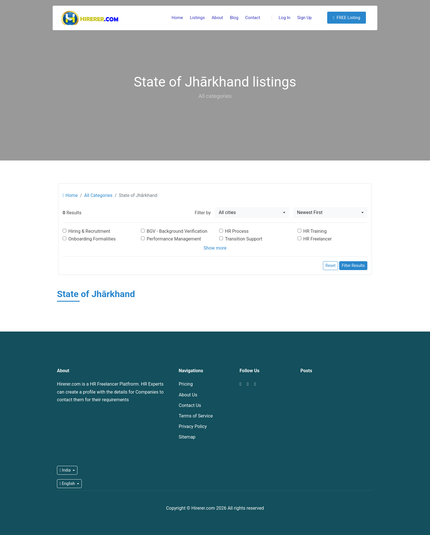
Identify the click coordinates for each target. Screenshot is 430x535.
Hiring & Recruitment (89, 231)
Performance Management (174, 239)
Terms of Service (196, 416)
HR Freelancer (317, 239)
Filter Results (353, 265)
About (217, 17)
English (68, 483)
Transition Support (243, 239)
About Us (188, 395)
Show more (215, 248)
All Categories (98, 195)
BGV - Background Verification (177, 231)
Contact (252, 17)
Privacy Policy (193, 426)
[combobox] (252, 212)
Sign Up (304, 17)
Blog (234, 17)
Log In (281, 17)
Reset (330, 265)
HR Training (315, 231)
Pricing (186, 384)
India (66, 470)
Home (177, 17)
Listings (197, 17)
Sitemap (187, 437)
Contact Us (190, 405)
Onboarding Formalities (92, 239)
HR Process (237, 231)
